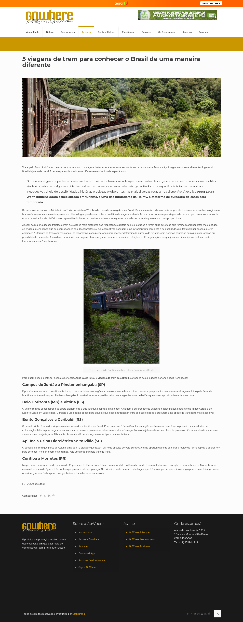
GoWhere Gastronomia (142, 539)
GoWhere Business (139, 546)
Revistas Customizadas (91, 560)
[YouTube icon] (191, 613)
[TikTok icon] (209, 613)
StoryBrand (79, 613)
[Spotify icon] (202, 613)
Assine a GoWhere (88, 539)
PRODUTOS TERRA (211, 3)
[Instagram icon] (198, 613)
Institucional (85, 532)
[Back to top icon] (217, 613)
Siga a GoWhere (87, 567)
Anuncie (83, 546)
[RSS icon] (205, 613)
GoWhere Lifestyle (139, 532)
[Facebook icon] (187, 613)
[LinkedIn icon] (195, 613)
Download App (86, 553)
